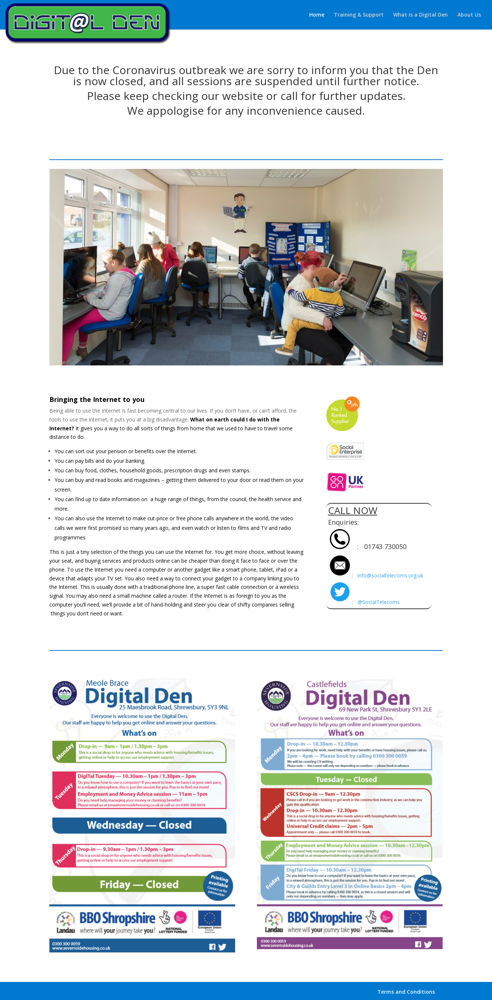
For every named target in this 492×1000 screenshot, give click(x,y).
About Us (469, 15)
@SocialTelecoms (378, 601)
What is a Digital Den (420, 15)
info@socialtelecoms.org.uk (390, 575)
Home (316, 15)
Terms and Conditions (406, 991)
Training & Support (359, 15)
